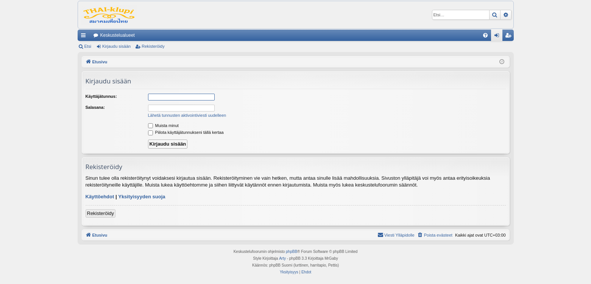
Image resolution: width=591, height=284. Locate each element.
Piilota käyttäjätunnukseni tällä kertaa (186, 132)
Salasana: (95, 107)
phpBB (291, 251)
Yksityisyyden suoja (141, 196)
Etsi (87, 46)
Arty (282, 258)
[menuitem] (485, 35)
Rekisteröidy (153, 46)
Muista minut (163, 125)
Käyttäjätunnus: (101, 96)
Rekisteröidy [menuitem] (510, 37)
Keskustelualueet (117, 35)
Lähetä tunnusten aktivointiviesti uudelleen (187, 115)
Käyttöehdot (100, 196)
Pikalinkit (85, 37)
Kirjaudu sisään (116, 46)
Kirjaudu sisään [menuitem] (498, 37)
